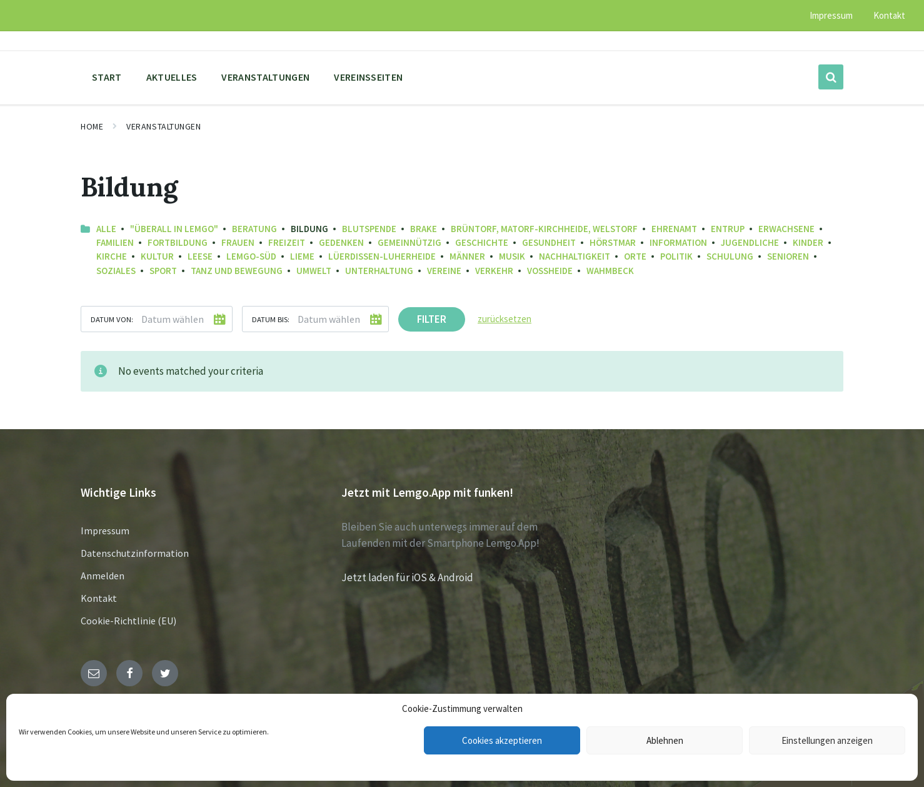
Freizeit (286, 242)
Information (678, 242)
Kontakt (99, 598)
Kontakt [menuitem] (889, 15)
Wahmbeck (610, 271)
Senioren (788, 256)
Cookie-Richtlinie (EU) (128, 620)
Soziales (116, 271)
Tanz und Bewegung (237, 271)
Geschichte (481, 242)
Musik (512, 256)
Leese (200, 256)
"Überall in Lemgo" (174, 229)
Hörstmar (613, 242)
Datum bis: (270, 319)
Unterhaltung (379, 271)
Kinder (808, 242)
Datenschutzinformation (135, 553)
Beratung (254, 229)
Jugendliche (750, 242)
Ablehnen (664, 740)
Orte (635, 256)
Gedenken (341, 242)
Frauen (237, 242)
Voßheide (550, 271)
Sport (163, 271)
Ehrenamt (674, 229)
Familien (115, 242)
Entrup (728, 229)
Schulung (729, 256)
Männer (467, 256)
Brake (423, 229)
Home (92, 126)
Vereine (444, 271)
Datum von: (112, 319)
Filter (431, 319)
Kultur (157, 256)
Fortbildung (178, 242)
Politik (676, 256)
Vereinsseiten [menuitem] (368, 77)
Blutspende (369, 229)
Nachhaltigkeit (574, 256)
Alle (106, 229)
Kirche (111, 256)
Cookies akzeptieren (502, 740)
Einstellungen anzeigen (827, 740)
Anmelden (102, 575)
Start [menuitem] (107, 77)
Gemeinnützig (409, 242)
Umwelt (313, 271)
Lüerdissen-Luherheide (382, 256)
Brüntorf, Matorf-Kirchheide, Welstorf (544, 229)
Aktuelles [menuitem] (172, 77)
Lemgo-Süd (251, 256)
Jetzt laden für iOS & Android (407, 577)
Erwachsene (786, 229)
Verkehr (494, 271)
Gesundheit (549, 242)
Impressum (105, 530)
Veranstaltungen (163, 126)
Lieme (302, 256)
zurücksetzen (504, 319)
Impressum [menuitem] (831, 15)
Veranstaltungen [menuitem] (265, 77)
